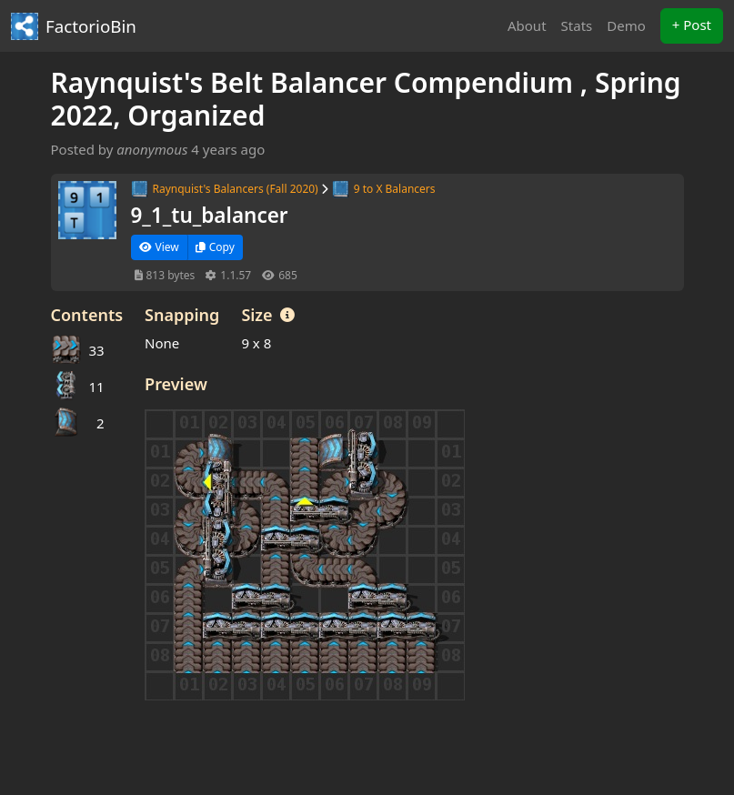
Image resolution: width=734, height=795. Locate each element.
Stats (577, 25)
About (527, 25)
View (159, 247)
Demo (626, 25)
